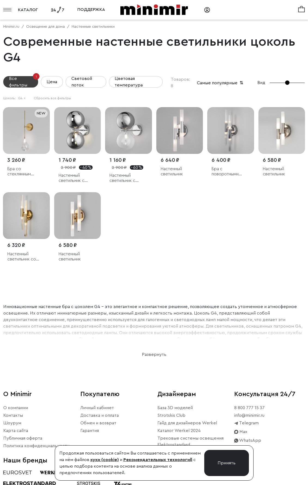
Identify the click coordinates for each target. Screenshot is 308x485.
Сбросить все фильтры (52, 98)
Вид (261, 82)
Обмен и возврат (98, 423)
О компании (15, 408)
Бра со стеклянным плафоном (19, 172)
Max (240, 432)
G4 (22, 98)
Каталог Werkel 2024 (179, 430)
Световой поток (81, 81)
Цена (52, 82)
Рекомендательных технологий (157, 460)
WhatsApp (247, 440)
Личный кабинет (97, 408)
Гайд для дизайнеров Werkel (187, 423)
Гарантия (89, 430)
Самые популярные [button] (220, 83)
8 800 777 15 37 (249, 408)
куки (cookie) (104, 460)
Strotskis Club (171, 415)
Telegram (246, 423)
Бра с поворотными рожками (225, 172)
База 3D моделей (175, 408)
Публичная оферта (22, 438)
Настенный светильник (172, 171)
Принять (227, 463)
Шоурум (12, 423)
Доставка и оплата (99, 415)
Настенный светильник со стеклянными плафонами (21, 257)
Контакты (13, 415)
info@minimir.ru (249, 415)
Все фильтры (23, 81)
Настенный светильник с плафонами (71, 178)
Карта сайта (15, 430)
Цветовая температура (129, 81)
